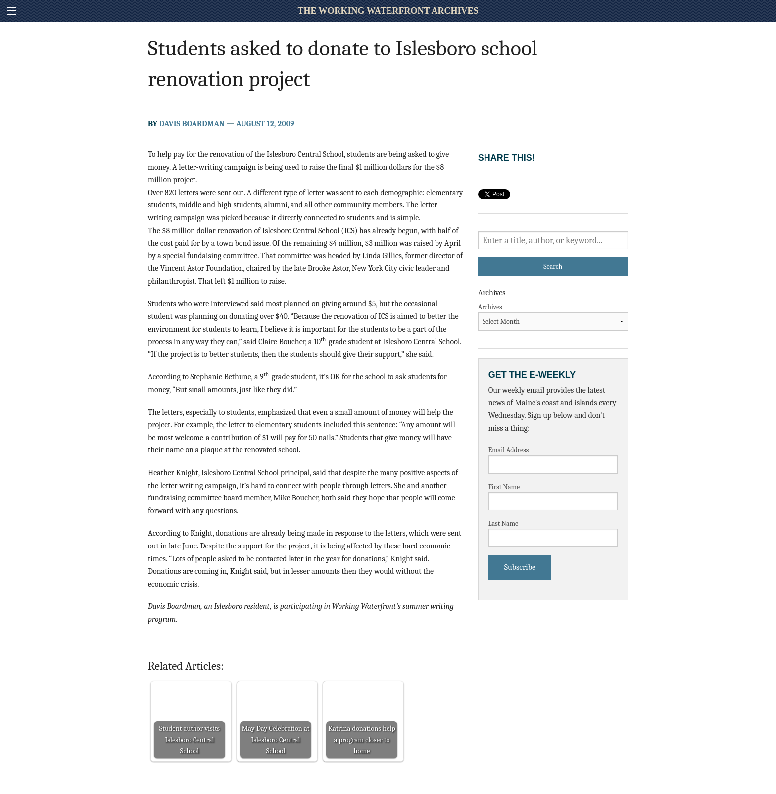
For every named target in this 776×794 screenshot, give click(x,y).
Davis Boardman (192, 123)
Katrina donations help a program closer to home (361, 739)
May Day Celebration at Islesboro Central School (276, 739)
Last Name (503, 523)
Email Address (508, 450)
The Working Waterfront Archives (387, 11)
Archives (490, 307)
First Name (504, 487)
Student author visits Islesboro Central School (189, 739)
